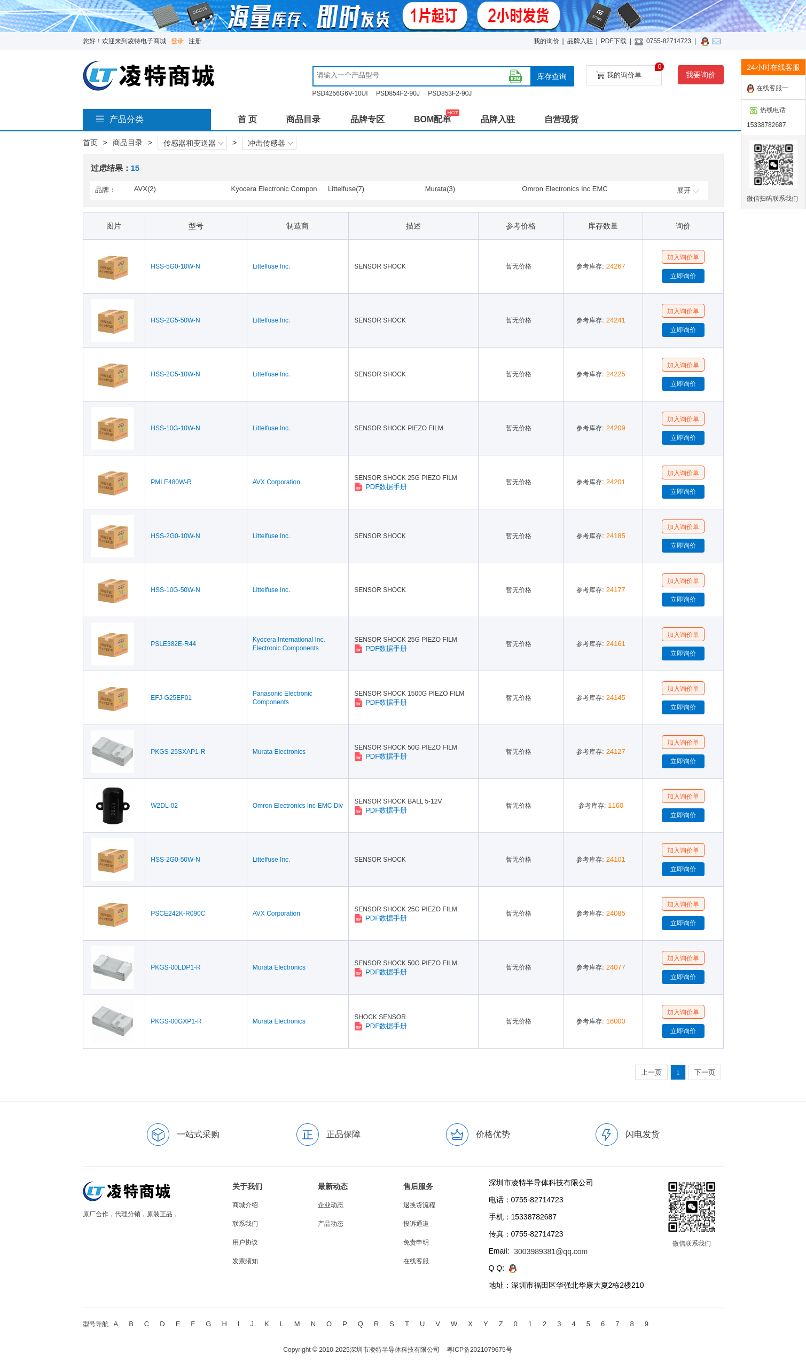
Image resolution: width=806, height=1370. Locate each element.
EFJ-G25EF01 (171, 698)
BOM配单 (432, 119)
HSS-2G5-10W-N (175, 374)
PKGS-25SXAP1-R (178, 751)
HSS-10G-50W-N (175, 590)
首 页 (247, 119)
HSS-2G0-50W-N (175, 859)
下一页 (704, 1072)
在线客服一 (767, 88)
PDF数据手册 (380, 487)
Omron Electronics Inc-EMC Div (298, 805)
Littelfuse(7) (346, 189)
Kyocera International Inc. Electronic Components (289, 644)
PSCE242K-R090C (178, 913)
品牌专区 (367, 119)
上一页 (651, 1072)
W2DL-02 (164, 805)
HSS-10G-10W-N (175, 428)
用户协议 (245, 1242)
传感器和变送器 (193, 143)
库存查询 (552, 76)
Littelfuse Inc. (272, 266)
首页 (90, 142)
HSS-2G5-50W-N (175, 320)
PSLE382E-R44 (173, 644)
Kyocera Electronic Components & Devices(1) (274, 189)
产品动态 (330, 1223)
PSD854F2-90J (398, 93)
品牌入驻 (580, 41)
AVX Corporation (276, 482)
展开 (688, 190)
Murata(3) (440, 189)
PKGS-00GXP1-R (176, 1021)
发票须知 (245, 1261)
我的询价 (546, 41)
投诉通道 (416, 1223)
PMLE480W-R (171, 482)
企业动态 (330, 1205)
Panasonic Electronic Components (282, 698)
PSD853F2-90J (450, 93)
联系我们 (245, 1223)
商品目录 (303, 119)
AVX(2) (145, 189)
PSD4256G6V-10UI (340, 93)
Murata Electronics (279, 751)
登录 (177, 41)
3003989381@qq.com (551, 1251)
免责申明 (416, 1242)
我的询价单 (629, 72)
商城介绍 (245, 1205)
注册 (195, 41)
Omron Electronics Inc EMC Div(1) (564, 189)
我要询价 (701, 74)
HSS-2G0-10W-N (175, 536)
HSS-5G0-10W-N (175, 266)
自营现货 (561, 119)
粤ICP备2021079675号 (479, 1349)
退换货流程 (419, 1205)
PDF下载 (614, 41)
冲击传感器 (270, 143)
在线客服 (416, 1261)
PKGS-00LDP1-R (175, 967)
